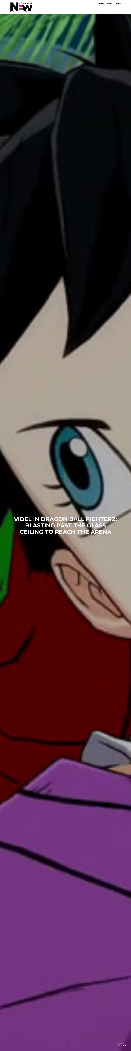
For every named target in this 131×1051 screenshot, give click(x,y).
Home (101, 4)
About (117, 4)
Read (109, 4)
